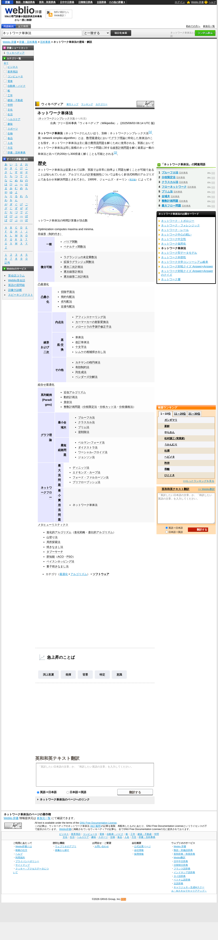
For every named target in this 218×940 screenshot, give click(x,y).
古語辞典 (101, 2)
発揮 (68, 674)
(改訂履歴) (95, 826)
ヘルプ (212, 2)
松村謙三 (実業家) (174, 438)
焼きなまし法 (54, 546)
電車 (10, 81)
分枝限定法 (90, 406)
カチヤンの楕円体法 (87, 362)
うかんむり (170, 444)
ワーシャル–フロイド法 (92, 452)
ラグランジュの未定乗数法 (80, 257)
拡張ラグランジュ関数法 (79, 261)
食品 (10, 138)
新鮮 (167, 426)
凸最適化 (43, 284)
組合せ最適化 (46, 384)
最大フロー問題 (171, 205)
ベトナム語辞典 (182, 879)
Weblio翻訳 (179, 857)
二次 (46, 352)
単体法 (143, 138)
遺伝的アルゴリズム (100, 532)
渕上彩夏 (48, 674)
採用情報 (139, 854)
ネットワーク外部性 (173, 257)
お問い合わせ (102, 846)
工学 (10, 95)
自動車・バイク (17, 85)
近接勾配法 (68, 306)
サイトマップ (22, 865)
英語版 (132, 179)
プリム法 (83, 427)
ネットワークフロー (46, 492)
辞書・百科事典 (28, 41)
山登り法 (52, 537)
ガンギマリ (170, 419)
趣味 (10, 124)
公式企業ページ (142, 846)
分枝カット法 (108, 406)
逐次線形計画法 (73, 271)
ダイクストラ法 (88, 447)
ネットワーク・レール (175, 230)
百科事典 (45, 41)
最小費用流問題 (94, 143)
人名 (10, 143)
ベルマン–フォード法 (91, 442)
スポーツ (13, 128)
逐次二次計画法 (73, 266)
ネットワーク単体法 (85, 504)
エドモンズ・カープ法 (86, 472)
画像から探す (62, 850)
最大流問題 (59, 475)
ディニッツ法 (81, 467)
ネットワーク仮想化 (173, 243)
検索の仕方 (21, 850)
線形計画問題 (121, 147)
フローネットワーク (174, 186)
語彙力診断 (15, 290)
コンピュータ (15, 76)
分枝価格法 (126, 406)
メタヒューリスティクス (53, 524)
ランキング (87, 104)
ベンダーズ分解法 (86, 376)
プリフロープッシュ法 (86, 482)
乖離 (167, 469)
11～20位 (180, 413)
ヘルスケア (14, 119)
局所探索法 (53, 542)
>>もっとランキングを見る (198, 481)
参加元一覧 (209, 26)
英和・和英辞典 (47, 2)
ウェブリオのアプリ (65, 846)
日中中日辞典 (67, 2)
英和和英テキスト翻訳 (57, 758)
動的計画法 (71, 397)
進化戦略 (79, 532)
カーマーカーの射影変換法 (92, 322)
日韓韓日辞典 (85, 2)
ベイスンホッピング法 (60, 561)
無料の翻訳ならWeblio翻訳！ (61, 14)
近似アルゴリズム (75, 392)
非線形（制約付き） (50, 233)
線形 (46, 342)
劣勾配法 (66, 301)
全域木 (166, 196)
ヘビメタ (169, 456)
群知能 (50, 556)
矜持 (167, 462)
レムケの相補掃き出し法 (90, 351)
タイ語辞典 (180, 876)
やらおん (169, 432)
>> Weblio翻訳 (206, 489)
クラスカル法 (86, 422)
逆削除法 (83, 432)
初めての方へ (193, 26)
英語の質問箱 (16, 285)
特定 (102, 674)
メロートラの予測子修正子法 (93, 326)
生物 (10, 133)
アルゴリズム (78, 574)
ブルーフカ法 (86, 417)
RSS (123, 899)
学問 (10, 104)
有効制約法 (82, 367)
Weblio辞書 (65, 829)
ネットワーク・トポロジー (177, 220)
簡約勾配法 (68, 296)
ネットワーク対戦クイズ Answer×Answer (187, 266)
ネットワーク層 (170, 279)
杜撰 (167, 450)
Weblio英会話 (16, 280)
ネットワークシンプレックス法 (57, 118)
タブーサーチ (54, 551)
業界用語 (13, 71)
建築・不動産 (15, 100)
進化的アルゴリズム (58, 532)
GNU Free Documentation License (98, 822)
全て (6, 63)
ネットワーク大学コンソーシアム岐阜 (184, 261)
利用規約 (20, 857)
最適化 (64, 574)
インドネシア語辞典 (184, 872)
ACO (61, 556)
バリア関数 (71, 241)
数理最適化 (93, 138)
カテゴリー (101, 104)
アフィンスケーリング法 (90, 317)
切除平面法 (68, 291)
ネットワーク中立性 (173, 239)
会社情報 (139, 850)
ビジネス (13, 66)
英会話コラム (16, 275)
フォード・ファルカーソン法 (91, 477)
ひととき (169, 475)
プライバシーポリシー (27, 861)
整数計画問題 (72, 406)
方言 (10, 147)
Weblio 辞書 (197, 2)
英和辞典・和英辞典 (184, 854)
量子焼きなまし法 (57, 566)
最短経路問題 (62, 450)
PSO (69, 556)
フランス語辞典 (182, 868)
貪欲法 (68, 402)
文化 (10, 109)
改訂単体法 (82, 342)
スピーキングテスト (20, 294)
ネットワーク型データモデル (179, 252)
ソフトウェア (101, 574)
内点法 (59, 322)
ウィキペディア (52, 104)
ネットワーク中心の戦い (176, 234)
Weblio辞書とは (23, 846)
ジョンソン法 (86, 457)
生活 (10, 114)
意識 (119, 674)
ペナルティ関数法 (75, 246)
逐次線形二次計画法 (76, 276)
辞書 (7, 2)
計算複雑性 (94, 174)
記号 (7, 263)
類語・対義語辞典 (25, 2)
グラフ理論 (118, 138)
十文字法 (80, 346)
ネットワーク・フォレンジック (180, 225)
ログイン (180, 2)
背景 (85, 674)
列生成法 (80, 372)
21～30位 (194, 413)
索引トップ (72, 104)
